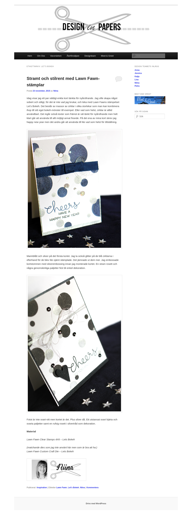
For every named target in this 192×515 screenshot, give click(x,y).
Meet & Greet (107, 56)
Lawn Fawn (61, 487)
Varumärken (55, 56)
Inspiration (42, 487)
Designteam (90, 56)
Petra (137, 86)
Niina (55, 91)
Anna (137, 70)
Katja (137, 76)
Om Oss (41, 56)
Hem (29, 56)
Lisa (137, 79)
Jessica (138, 73)
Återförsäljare (73, 56)
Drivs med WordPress (96, 503)
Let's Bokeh (73, 487)
